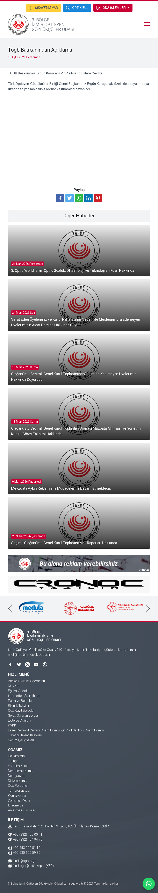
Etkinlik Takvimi (18, 706)
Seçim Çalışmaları (21, 740)
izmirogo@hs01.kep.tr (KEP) (31, 865)
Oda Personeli (18, 786)
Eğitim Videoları (19, 691)
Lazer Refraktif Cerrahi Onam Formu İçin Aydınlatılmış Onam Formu (56, 730)
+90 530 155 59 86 (24, 852)
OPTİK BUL (77, 7)
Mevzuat (14, 686)
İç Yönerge (15, 805)
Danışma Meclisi (19, 800)
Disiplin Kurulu (17, 781)
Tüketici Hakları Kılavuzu (25, 735)
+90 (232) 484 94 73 (25, 839)
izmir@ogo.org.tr (22, 860)
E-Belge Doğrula (19, 720)
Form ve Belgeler (20, 701)
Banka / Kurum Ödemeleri (26, 681)
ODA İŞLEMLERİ (111, 7)
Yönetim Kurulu (18, 766)
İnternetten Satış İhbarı (24, 696)
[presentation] (10, 608)
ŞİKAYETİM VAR (43, 7)
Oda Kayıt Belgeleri (21, 711)
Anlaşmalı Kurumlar (21, 810)
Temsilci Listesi (19, 790)
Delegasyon (16, 776)
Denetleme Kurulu (20, 771)
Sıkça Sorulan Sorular (23, 715)
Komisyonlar (17, 795)
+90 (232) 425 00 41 (25, 834)
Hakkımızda (16, 756)
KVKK (12, 725)
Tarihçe (13, 761)
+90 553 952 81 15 (24, 847)
